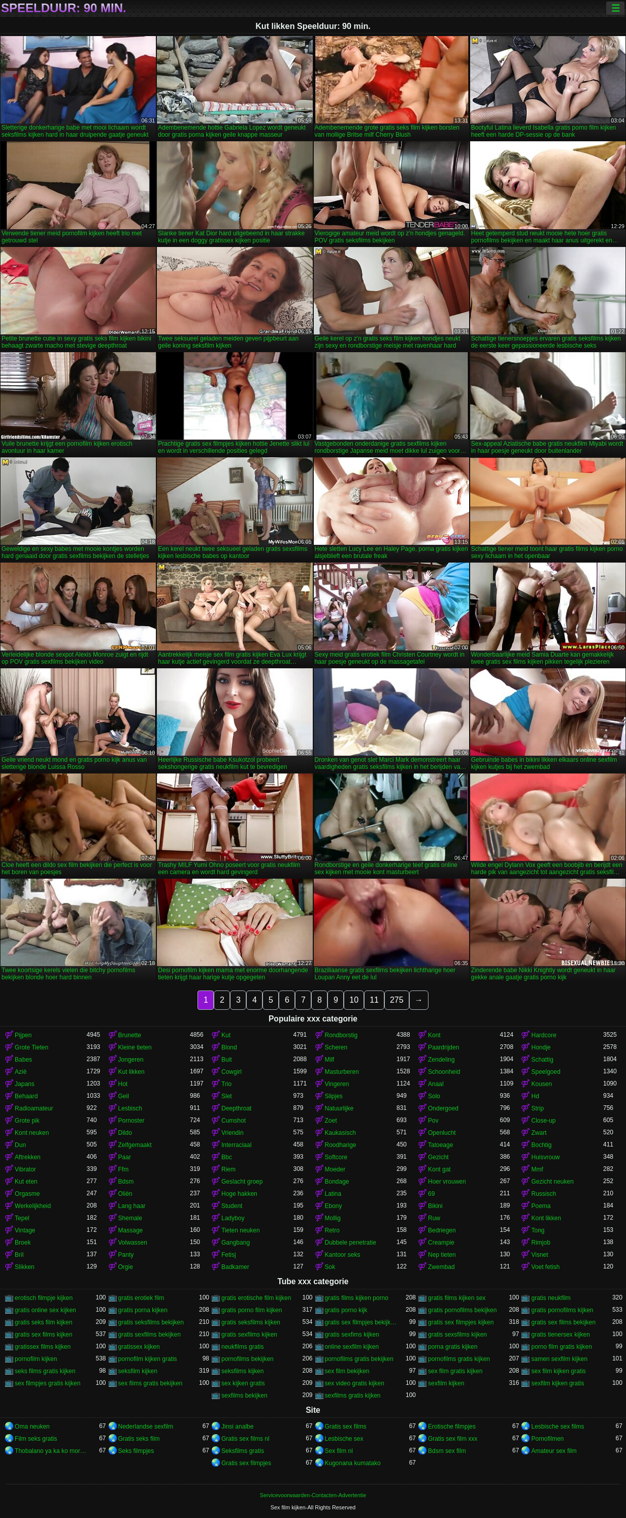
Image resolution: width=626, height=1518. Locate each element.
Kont (434, 1035)
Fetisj (228, 1254)
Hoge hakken (239, 1193)
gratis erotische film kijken (256, 1298)
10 (353, 1000)
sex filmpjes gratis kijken (47, 1383)
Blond (229, 1047)
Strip (537, 1108)
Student (231, 1206)
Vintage (25, 1230)
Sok (330, 1267)
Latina (333, 1193)
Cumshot (233, 1120)
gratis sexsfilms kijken (457, 1334)
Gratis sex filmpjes (246, 1463)
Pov (433, 1120)
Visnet (539, 1254)
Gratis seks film (139, 1438)
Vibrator (25, 1169)
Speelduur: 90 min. (63, 8)
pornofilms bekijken (247, 1358)
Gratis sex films (346, 1426)
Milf (330, 1059)
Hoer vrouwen (447, 1181)
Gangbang (235, 1242)
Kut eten (26, 1181)
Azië (20, 1071)
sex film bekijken (347, 1371)
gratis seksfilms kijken (250, 1322)
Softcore (336, 1157)
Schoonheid (444, 1071)
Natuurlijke (339, 1108)
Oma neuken (32, 1426)
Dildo (125, 1132)
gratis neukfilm (550, 1298)
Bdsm (126, 1181)
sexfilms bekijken (244, 1395)
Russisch (543, 1193)
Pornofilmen (547, 1438)
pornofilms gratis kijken (459, 1358)
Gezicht (438, 1157)
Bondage (337, 1181)
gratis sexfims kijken (352, 1334)
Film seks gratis (36, 1438)
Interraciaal (236, 1145)
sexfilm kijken (446, 1383)
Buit (226, 1059)
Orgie (125, 1267)
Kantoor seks (342, 1254)
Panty (126, 1254)
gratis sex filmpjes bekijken (361, 1322)
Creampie (441, 1242)
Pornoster (131, 1120)
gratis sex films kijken (43, 1334)
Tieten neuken (240, 1230)
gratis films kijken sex (456, 1298)
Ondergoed (443, 1108)
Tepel (22, 1218)
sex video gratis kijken (354, 1383)
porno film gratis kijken (561, 1346)
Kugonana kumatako (353, 1463)
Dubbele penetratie (350, 1242)
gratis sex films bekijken (563, 1322)
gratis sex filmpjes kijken (460, 1322)
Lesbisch (130, 1108)
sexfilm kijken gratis (557, 1383)
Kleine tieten (135, 1047)
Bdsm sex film (447, 1450)
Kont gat (439, 1169)
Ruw (434, 1218)
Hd (535, 1096)
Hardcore (543, 1035)
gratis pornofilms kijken (562, 1310)
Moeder (335, 1169)
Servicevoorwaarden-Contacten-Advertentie (313, 1495)
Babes (23, 1059)
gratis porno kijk (346, 1310)
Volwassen (132, 1242)
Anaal (436, 1084)
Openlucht (442, 1132)
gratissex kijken (139, 1346)
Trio (226, 1084)
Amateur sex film (553, 1450)
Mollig (333, 1218)
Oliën (125, 1193)
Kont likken (546, 1218)
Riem (228, 1169)
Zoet (331, 1120)
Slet (226, 1096)
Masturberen (342, 1071)
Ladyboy (232, 1218)
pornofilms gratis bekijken (359, 1358)
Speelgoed (545, 1071)
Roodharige (340, 1145)
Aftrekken (28, 1157)
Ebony (333, 1206)
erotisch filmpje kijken (44, 1298)
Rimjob (540, 1242)
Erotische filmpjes (452, 1426)
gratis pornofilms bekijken (462, 1310)
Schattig (542, 1059)
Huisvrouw (545, 1157)
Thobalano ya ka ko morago (50, 1450)
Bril (19, 1254)
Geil (123, 1096)
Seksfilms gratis (242, 1450)
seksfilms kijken (242, 1371)
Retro (332, 1230)
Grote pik (27, 1120)
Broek (22, 1242)
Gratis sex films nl (245, 1438)
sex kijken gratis (243, 1383)
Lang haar (132, 1206)
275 (397, 1000)
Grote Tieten (31, 1047)
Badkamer (235, 1267)
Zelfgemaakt (135, 1145)
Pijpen (23, 1035)
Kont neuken (32, 1132)
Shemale (130, 1218)
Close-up (543, 1120)
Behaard (26, 1096)
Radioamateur (34, 1108)
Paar (124, 1157)
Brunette (129, 1035)
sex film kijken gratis (558, 1371)
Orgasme (27, 1193)
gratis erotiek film (141, 1298)
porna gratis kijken (452, 1346)
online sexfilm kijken (352, 1346)
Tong (537, 1230)
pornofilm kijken (36, 1358)
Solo (434, 1096)
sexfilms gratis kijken (353, 1395)
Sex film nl (339, 1450)
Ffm (123, 1169)
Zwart (538, 1132)
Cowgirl (231, 1071)
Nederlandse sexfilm (146, 1426)
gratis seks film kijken (43, 1322)
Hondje (540, 1047)
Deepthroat (236, 1108)
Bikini (435, 1206)
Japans (25, 1084)
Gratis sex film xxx (452, 1438)
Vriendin (232, 1132)
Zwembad (441, 1267)
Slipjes (334, 1096)
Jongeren (131, 1059)
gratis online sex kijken (45, 1310)
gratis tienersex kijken (560, 1334)
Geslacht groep (241, 1181)
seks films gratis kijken (45, 1371)
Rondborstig (341, 1035)
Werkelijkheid (33, 1206)
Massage (130, 1230)
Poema (540, 1206)
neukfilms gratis (242, 1346)
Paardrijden (443, 1047)
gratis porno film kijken (251, 1310)
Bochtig (541, 1145)
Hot (123, 1084)
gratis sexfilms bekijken (149, 1334)
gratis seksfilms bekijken (151, 1322)
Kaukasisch (340, 1132)
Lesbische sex (344, 1438)
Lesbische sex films (557, 1426)
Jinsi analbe (237, 1426)
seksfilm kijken (137, 1371)
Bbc (226, 1157)
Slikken (25, 1267)
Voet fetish (545, 1267)
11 (374, 1000)
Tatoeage (440, 1145)
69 (431, 1193)
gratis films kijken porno (356, 1298)
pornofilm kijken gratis (147, 1358)
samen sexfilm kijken (559, 1358)
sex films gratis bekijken (150, 1383)
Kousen (541, 1084)
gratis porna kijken (143, 1310)
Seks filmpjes (136, 1450)
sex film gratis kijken (455, 1371)
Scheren (336, 1047)
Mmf (537, 1169)
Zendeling (441, 1059)
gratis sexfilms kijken (249, 1334)
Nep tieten (442, 1254)
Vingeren (337, 1084)
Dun (20, 1145)
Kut (225, 1035)
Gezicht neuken (552, 1181)
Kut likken (131, 1071)
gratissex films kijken (43, 1346)
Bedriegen (442, 1230)
